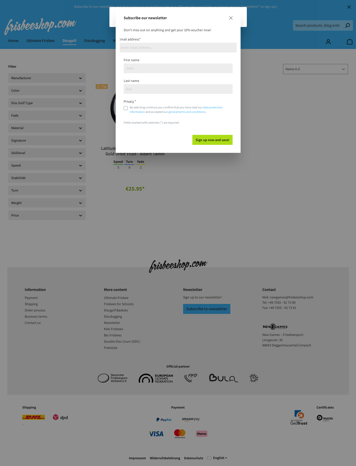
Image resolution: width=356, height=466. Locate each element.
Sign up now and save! (212, 140)
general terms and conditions (187, 112)
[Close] (231, 18)
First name (131, 60)
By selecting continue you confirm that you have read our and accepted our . (176, 109)
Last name (131, 80)
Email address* (130, 39)
